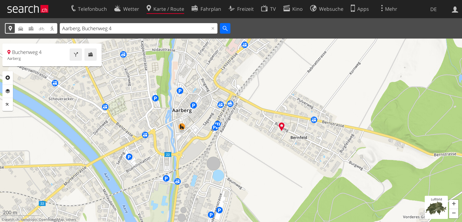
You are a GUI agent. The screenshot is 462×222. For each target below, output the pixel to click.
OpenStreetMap (51, 219)
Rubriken (7, 77)
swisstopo (29, 219)
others (71, 219)
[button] (453, 204)
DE (433, 9)
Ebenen (7, 91)
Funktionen (7, 104)
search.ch (11, 219)
